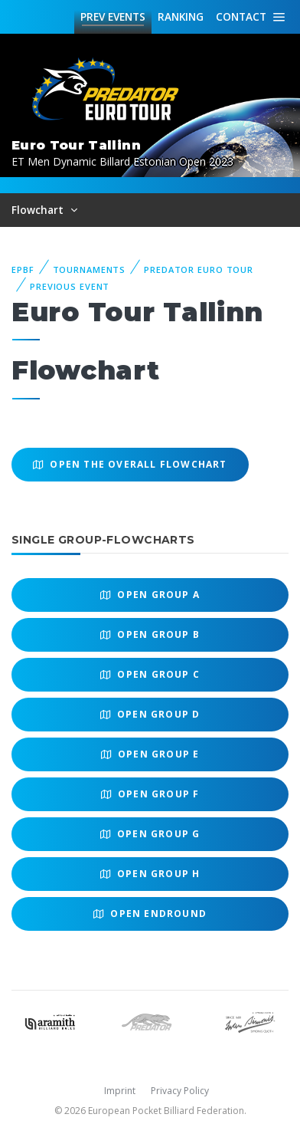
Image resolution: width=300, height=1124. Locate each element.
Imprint (119, 1090)
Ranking (181, 16)
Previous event (69, 286)
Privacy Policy (180, 1090)
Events (112, 17)
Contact (241, 16)
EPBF (22, 269)
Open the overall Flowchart (130, 464)
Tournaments (89, 269)
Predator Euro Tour (198, 269)
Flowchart (39, 209)
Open (150, 594)
